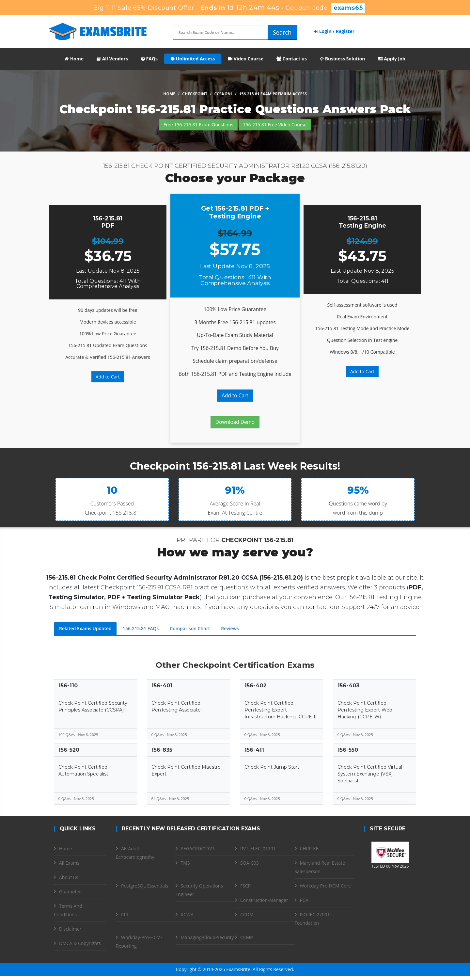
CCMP (246, 937)
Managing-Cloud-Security (207, 937)
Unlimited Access (193, 59)
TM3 (185, 863)
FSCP (245, 886)
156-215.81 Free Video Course (274, 124)
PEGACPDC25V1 (198, 848)
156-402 (255, 685)
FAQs (149, 59)
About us (68, 877)
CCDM (246, 914)
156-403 (348, 685)
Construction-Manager (264, 900)
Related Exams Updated (85, 628)
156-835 (161, 750)
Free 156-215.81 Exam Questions (198, 124)
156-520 (68, 750)
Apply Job (391, 59)
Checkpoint (194, 94)
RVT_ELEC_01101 (258, 848)
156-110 (68, 685)
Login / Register (334, 31)
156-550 (347, 750)
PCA (304, 900)
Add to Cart (108, 377)
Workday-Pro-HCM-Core (325, 886)
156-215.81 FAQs (141, 628)
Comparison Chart (190, 628)
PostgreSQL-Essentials (144, 886)
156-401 (161, 685)
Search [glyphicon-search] (282, 32)
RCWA (187, 914)
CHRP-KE (309, 848)
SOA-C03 (249, 863)
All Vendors (112, 59)
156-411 (254, 750)
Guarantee (70, 891)
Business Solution (342, 59)
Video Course (245, 59)
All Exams (69, 863)
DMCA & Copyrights (80, 943)
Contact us (291, 59)
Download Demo (235, 422)
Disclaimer (70, 929)
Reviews (230, 628)
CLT (125, 914)
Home (74, 59)
